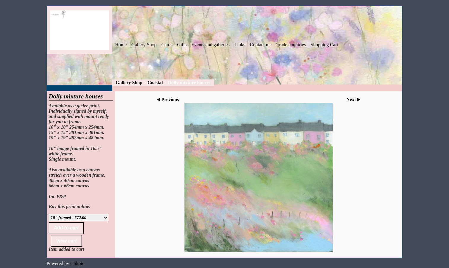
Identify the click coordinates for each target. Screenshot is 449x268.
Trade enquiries (291, 44)
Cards (166, 44)
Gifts (182, 44)
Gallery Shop (144, 44)
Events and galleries (210, 44)
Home (121, 44)
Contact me (261, 44)
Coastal (155, 82)
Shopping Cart (324, 44)
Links (239, 44)
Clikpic (77, 263)
